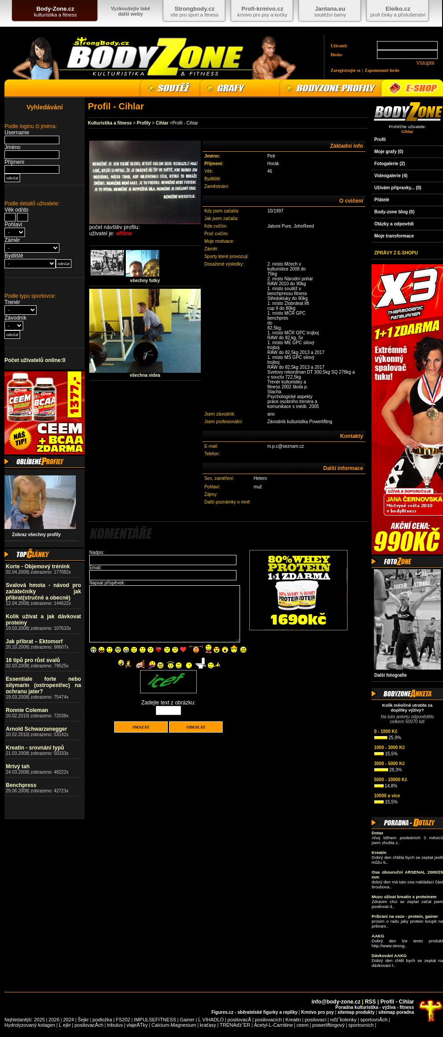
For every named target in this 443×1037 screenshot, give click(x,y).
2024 (68, 1019)
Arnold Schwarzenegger (36, 729)
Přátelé (381, 199)
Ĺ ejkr (65, 1025)
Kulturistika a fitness (110, 123)
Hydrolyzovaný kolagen (29, 1025)
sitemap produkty (355, 1012)
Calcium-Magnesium (173, 1025)
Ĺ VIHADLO (211, 1019)
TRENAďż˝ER (235, 1025)
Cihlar (162, 123)
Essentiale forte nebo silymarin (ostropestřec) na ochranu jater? (43, 685)
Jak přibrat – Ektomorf (34, 641)
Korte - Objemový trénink (38, 566)
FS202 (123, 1019)
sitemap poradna (396, 1012)
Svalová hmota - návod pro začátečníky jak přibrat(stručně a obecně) (43, 591)
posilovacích (268, 1019)
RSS (370, 1002)
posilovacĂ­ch (89, 1025)
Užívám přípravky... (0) (397, 187)
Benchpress (21, 785)
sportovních (361, 1025)
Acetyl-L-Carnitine (273, 1025)
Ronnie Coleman (27, 710)
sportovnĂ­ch (373, 1019)
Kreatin (293, 1019)
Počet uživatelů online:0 (35, 360)
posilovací (316, 1019)
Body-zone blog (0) (394, 211)
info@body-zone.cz (335, 1002)
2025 (39, 1019)
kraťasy (208, 1025)
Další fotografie (390, 675)
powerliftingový (328, 1025)
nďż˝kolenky (343, 1019)
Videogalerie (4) (390, 175)
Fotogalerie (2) (389, 163)
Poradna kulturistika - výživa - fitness (374, 1007)
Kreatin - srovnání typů (35, 748)
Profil (380, 139)
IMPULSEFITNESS (155, 1019)
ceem (303, 1025)
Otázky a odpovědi (394, 223)
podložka (102, 1019)
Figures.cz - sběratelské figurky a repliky (254, 1012)
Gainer (187, 1019)
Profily (144, 123)
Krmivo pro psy (317, 1012)
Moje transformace (394, 235)
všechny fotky (145, 280)
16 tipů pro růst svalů (33, 660)
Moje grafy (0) (388, 151)
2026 (54, 1019)
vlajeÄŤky (137, 1025)
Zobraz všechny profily (34, 534)
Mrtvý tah (17, 766)
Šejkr (83, 1019)
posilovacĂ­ (239, 1019)
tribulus (115, 1025)
